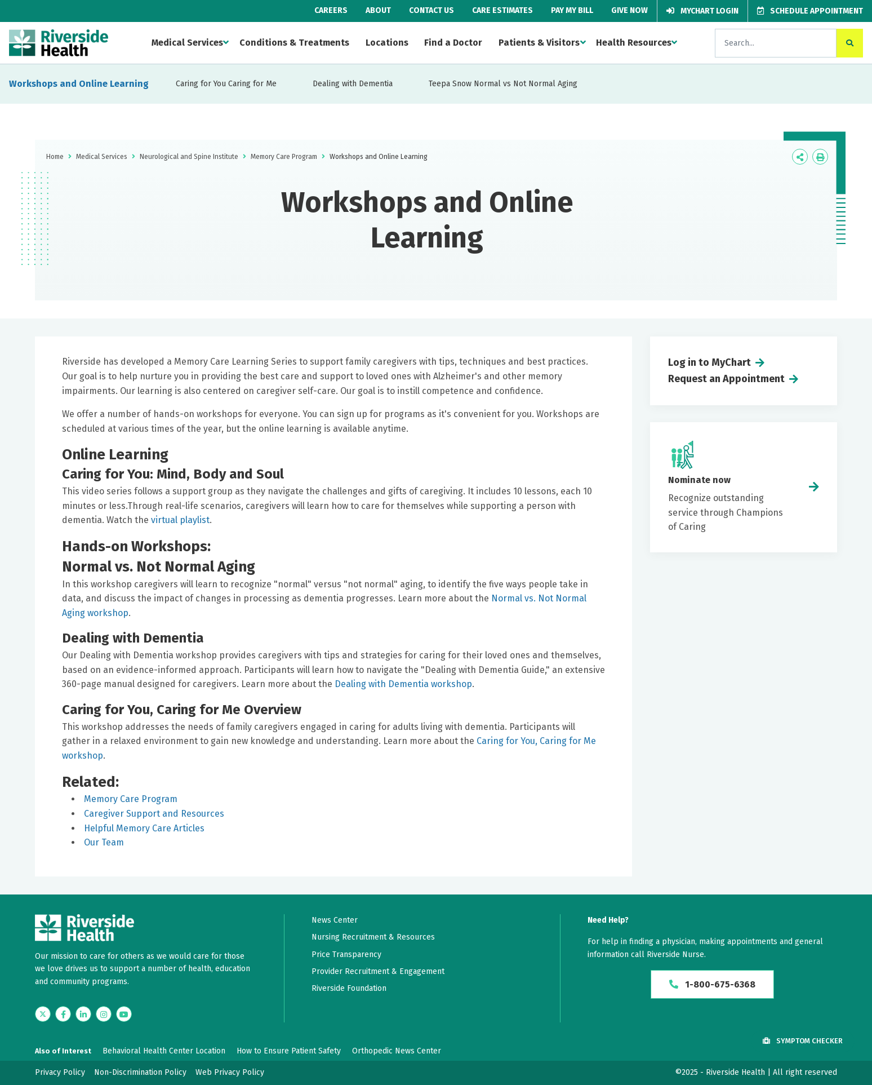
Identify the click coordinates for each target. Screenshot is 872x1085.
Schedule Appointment (810, 11)
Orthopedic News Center (396, 1051)
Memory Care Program (284, 157)
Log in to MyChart (709, 362)
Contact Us (431, 10)
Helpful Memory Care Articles (144, 828)
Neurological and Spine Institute (189, 157)
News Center (335, 920)
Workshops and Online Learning (79, 83)
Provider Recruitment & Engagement (378, 971)
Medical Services (187, 42)
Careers (331, 10)
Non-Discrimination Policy (140, 1072)
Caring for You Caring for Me (226, 83)
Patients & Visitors (539, 42)
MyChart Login (702, 11)
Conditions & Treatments (294, 42)
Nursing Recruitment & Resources (373, 937)
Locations (387, 42)
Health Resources (633, 42)
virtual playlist (180, 520)
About (378, 10)
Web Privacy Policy (229, 1072)
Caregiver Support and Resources (154, 813)
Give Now (629, 10)
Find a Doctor (453, 42)
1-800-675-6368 (712, 984)
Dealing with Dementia (353, 83)
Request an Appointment (726, 379)
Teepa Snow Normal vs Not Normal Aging (503, 83)
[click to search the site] (850, 43)
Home (55, 157)
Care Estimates (502, 10)
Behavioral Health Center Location (164, 1051)
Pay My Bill (572, 10)
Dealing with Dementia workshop (403, 684)
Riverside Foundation (349, 988)
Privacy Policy (60, 1072)
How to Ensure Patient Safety (289, 1051)
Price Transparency (346, 954)
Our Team (104, 842)
